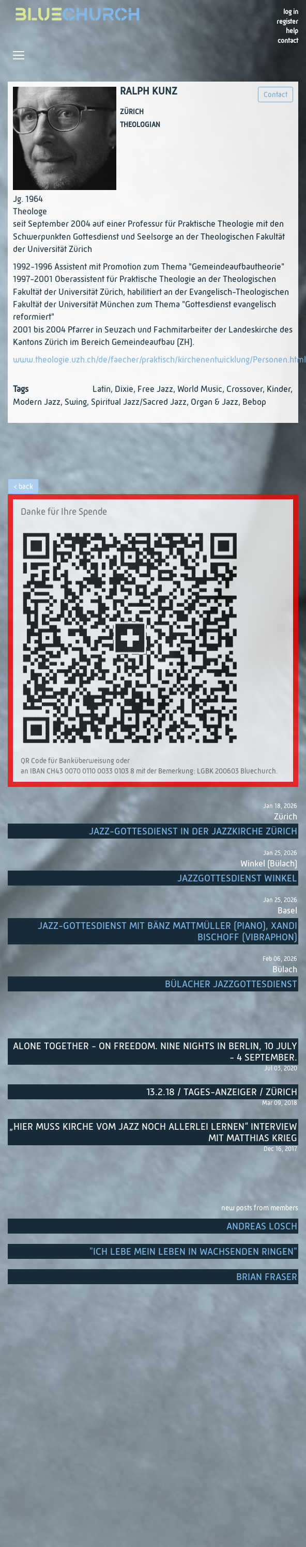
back (26, 487)
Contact (288, 41)
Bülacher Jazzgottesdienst (231, 984)
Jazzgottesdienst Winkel (237, 878)
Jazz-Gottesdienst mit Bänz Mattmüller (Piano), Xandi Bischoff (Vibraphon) (167, 931)
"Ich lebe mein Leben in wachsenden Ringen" (193, 1252)
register (287, 22)
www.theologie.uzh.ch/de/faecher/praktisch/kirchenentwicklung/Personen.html (159, 360)
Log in (290, 12)
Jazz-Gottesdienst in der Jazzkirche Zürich (193, 831)
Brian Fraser (266, 1277)
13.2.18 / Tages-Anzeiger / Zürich (221, 1092)
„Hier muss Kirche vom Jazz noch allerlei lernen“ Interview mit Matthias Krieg (153, 1132)
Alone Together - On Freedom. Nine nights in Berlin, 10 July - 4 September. (155, 1052)
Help (292, 31)
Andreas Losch (261, 1227)
